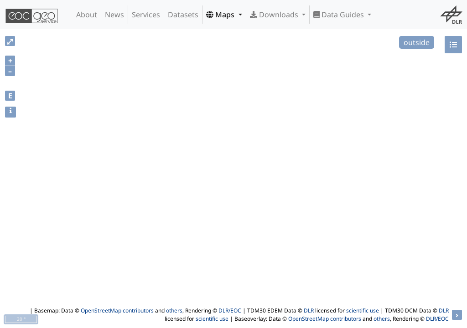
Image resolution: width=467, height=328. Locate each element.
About (86, 15)
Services (146, 15)
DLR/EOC (229, 310)
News (114, 15)
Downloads (275, 15)
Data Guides (339, 15)
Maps (221, 15)
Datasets (183, 15)
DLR (309, 310)
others (174, 310)
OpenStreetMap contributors (117, 310)
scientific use (362, 310)
